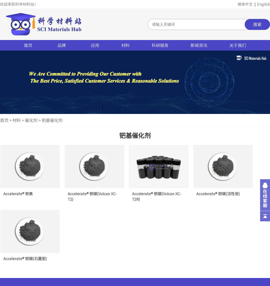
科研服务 (160, 45)
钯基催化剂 (52, 120)
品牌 (61, 45)
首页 (28, 45)
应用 (95, 45)
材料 (125, 45)
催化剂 (31, 120)
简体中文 (245, 4)
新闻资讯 (198, 45)
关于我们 (237, 45)
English (263, 4)
